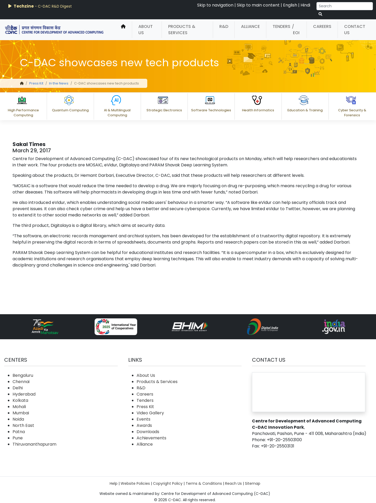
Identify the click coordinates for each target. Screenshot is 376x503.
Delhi (18, 388)
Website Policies (135, 483)
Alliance (250, 26)
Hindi (305, 5)
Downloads (148, 432)
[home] (123, 29)
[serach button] (320, 14)
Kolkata (20, 400)
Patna (19, 432)
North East (23, 425)
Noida (18, 419)
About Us (145, 29)
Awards (144, 425)
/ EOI (295, 29)
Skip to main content (258, 5)
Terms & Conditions (204, 483)
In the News (58, 83)
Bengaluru (23, 375)
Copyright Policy (168, 483)
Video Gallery (150, 413)
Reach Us (233, 483)
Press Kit (36, 83)
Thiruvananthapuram (34, 444)
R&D (223, 26)
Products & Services (181, 29)
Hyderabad (24, 394)
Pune (18, 438)
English (290, 5)
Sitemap (252, 483)
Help (114, 483)
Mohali (19, 407)
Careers (322, 26)
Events (143, 419)
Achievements (151, 438)
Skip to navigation (215, 5)
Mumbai (21, 413)
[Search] (344, 6)
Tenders (281, 26)
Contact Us (354, 29)
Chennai (21, 382)
